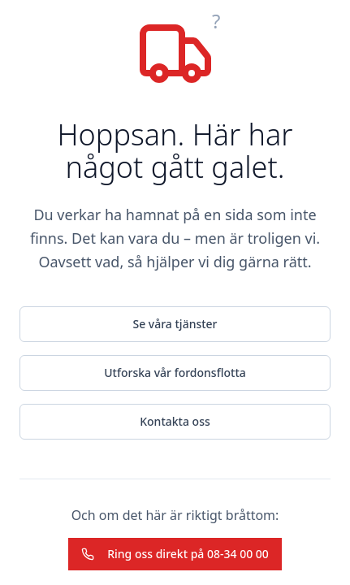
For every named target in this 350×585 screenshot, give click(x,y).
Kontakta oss (175, 421)
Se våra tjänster (174, 324)
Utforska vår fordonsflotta (175, 372)
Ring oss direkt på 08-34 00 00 (175, 553)
